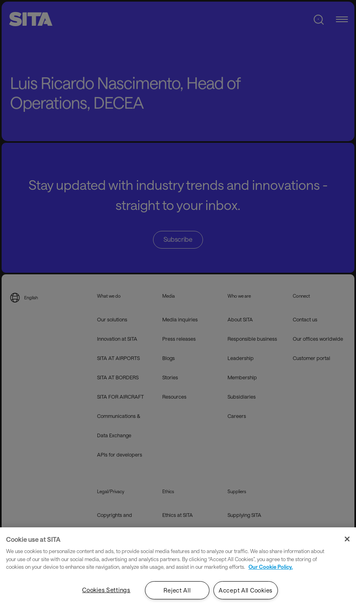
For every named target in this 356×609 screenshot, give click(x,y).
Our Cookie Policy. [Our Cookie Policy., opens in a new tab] (270, 567)
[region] (178, 568)
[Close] (347, 539)
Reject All (177, 590)
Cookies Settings (106, 589)
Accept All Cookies (246, 590)
